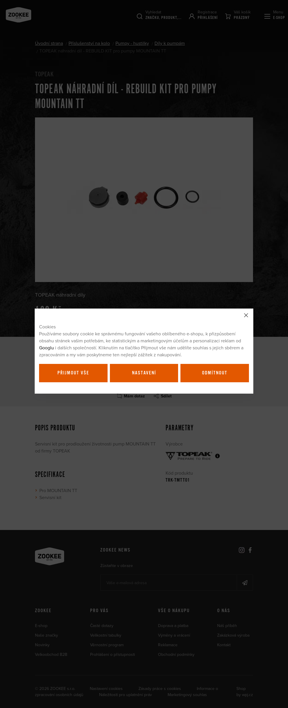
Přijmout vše (73, 373)
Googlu (46, 347)
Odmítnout (214, 373)
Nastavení (144, 373)
